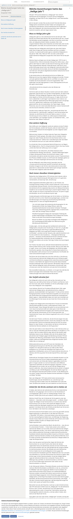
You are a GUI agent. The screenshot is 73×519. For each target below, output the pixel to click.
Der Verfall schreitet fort (8, 32)
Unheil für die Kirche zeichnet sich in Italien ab (11, 37)
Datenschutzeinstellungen (22, 512)
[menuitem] (2, 2)
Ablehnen (13, 516)
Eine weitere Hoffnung (7, 24)
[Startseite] (2, 2)
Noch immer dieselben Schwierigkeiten (12, 28)
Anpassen (21, 516)
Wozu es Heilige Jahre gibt (8, 20)
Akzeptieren (5, 516)
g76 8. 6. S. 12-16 (5, 5)
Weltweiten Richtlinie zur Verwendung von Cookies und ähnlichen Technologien (23, 510)
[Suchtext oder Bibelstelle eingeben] (58, 2)
